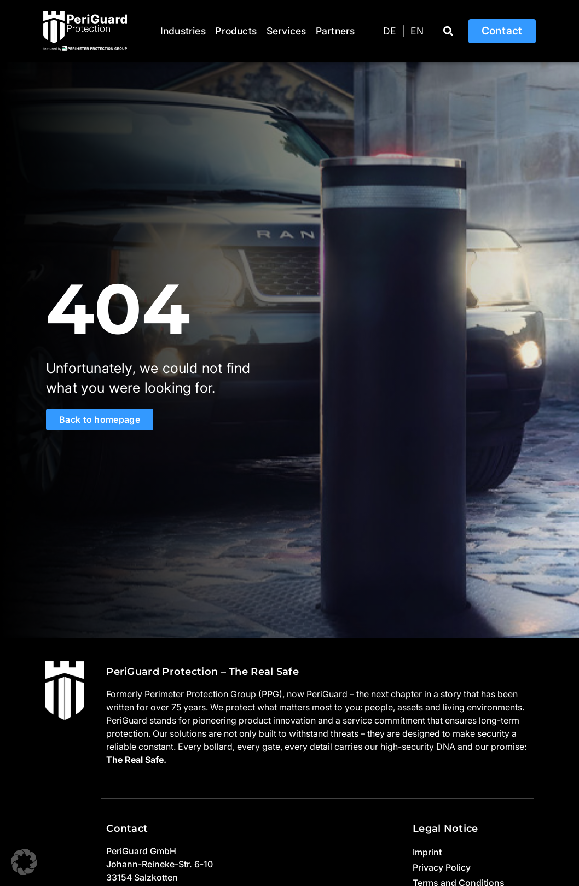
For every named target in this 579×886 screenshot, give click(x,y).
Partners (335, 31)
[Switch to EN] (417, 31)
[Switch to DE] (390, 31)
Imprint (427, 852)
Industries (183, 31)
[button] (448, 31)
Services (286, 31)
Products (236, 31)
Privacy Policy (442, 867)
